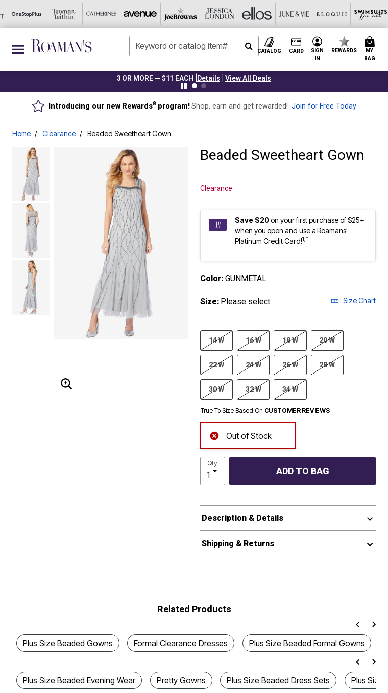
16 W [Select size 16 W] (253, 339)
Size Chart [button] (353, 300)
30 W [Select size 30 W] (216, 388)
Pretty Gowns (181, 680)
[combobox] (194, 46)
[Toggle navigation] (18, 49)
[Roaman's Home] (61, 46)
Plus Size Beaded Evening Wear (79, 680)
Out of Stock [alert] (240, 435)
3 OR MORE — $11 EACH (155, 78)
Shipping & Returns (238, 543)
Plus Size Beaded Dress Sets (278, 680)
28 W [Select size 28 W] (327, 364)
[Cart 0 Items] (371, 49)
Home (21, 133)
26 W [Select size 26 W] (290, 364)
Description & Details (242, 518)
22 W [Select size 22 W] (216, 364)
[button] (208, 78)
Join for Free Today (324, 106)
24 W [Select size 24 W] (253, 364)
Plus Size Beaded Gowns (68, 643)
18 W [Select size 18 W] (290, 339)
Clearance (59, 133)
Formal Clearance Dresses (181, 643)
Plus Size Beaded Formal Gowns (307, 643)
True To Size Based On (265, 410)
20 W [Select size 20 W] (327, 339)
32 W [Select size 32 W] (253, 388)
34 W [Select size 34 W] (290, 388)
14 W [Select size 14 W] (216, 339)
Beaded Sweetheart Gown (129, 133)
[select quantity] (212, 471)
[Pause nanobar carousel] (184, 86)
